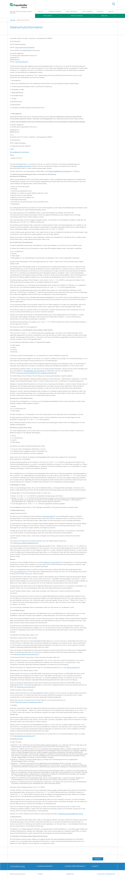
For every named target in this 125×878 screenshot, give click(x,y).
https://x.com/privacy (72, 667)
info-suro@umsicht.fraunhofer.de (19, 152)
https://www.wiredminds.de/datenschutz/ (25, 543)
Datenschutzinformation (106, 874)
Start (40, 11)
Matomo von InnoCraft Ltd (52, 562)
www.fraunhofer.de (21, 62)
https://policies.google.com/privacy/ (23, 736)
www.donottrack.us (19, 571)
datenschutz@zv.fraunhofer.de (22, 166)
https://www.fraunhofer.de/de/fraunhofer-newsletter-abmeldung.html (36, 373)
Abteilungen (47, 15)
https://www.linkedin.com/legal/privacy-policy (28, 702)
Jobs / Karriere (87, 11)
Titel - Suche (113, 3)
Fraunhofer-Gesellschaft (44, 866)
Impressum (70, 874)
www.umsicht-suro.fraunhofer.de (24, 47)
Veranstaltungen (55, 11)
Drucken (98, 858)
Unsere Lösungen (77, 15)
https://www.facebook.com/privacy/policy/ (25, 654)
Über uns (104, 15)
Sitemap (40, 874)
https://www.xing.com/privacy (25, 687)
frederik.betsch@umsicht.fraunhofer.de (59, 171)
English (111, 11)
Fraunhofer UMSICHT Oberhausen (74, 866)
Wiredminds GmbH (47, 516)
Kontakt (100, 11)
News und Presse (71, 11)
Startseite (12, 20)
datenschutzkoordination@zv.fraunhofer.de (71, 814)
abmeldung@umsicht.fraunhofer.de (34, 371)
